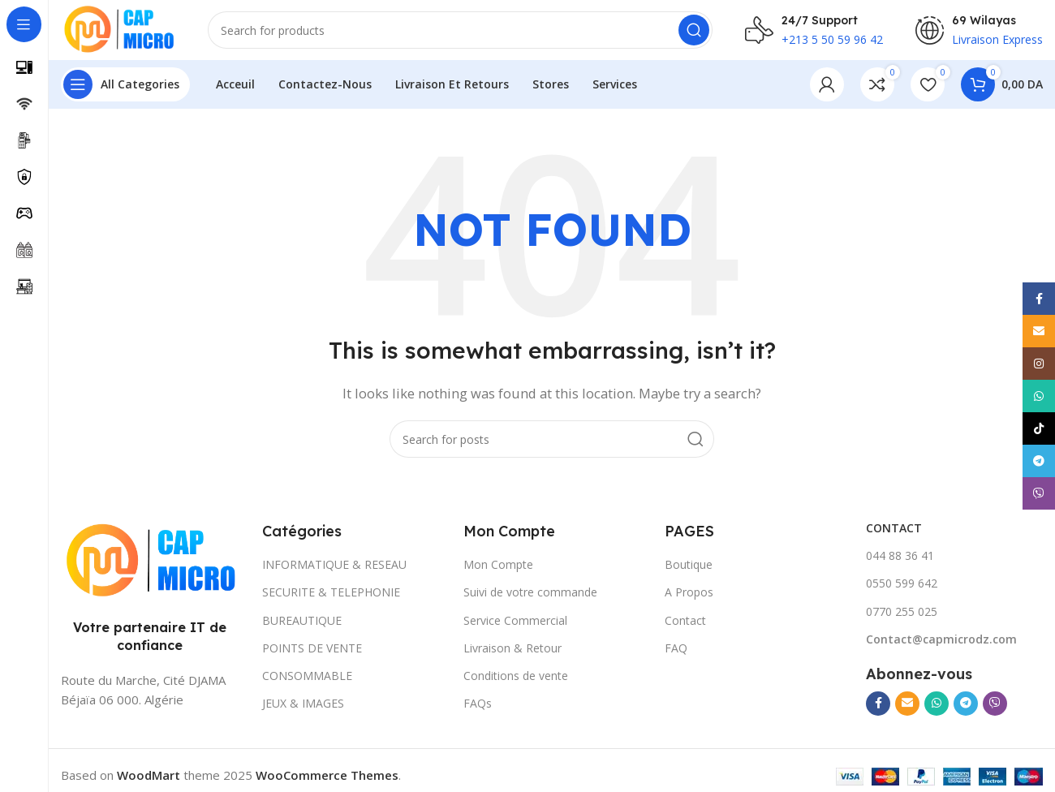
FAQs (477, 708)
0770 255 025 (901, 616)
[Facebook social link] (878, 708)
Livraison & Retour (512, 653)
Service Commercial (515, 625)
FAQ (676, 653)
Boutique (689, 569)
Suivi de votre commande (530, 597)
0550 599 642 (901, 588)
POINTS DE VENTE (312, 653)
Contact (685, 625)
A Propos (689, 597)
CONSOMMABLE (307, 680)
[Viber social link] (995, 708)
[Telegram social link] (966, 708)
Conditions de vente (515, 680)
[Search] (465, 32)
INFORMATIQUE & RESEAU (334, 569)
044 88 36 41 (900, 560)
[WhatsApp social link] (936, 708)
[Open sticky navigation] (125, 89)
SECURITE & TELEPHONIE (331, 597)
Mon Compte (498, 569)
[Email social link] (907, 708)
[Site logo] (123, 31)
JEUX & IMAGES (303, 708)
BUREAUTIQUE (302, 625)
